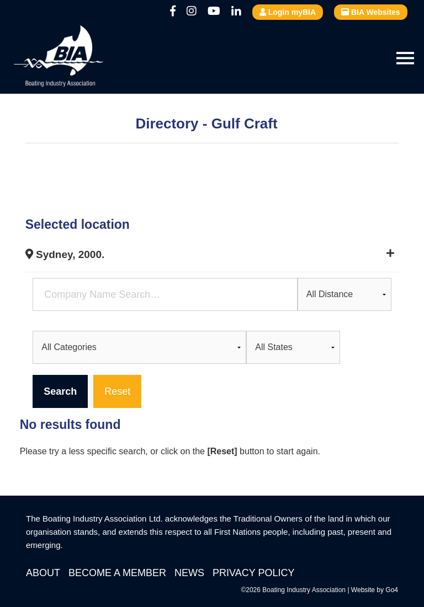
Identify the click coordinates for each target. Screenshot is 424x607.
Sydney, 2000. (65, 254)
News (189, 572)
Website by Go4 (374, 590)
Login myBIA (287, 12)
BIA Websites (370, 12)
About (43, 572)
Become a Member (117, 572)
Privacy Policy (253, 572)
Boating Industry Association (85, 58)
